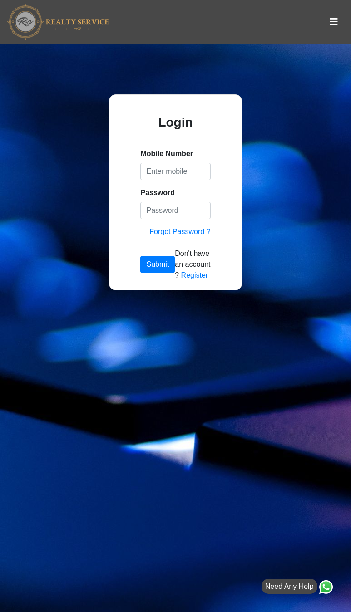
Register (194, 275)
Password (157, 192)
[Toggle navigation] (334, 22)
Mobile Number (166, 153)
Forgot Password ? (179, 231)
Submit (157, 264)
